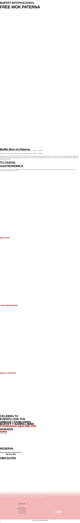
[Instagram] (73, 2)
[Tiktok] (74, 2)
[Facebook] (71, 2)
